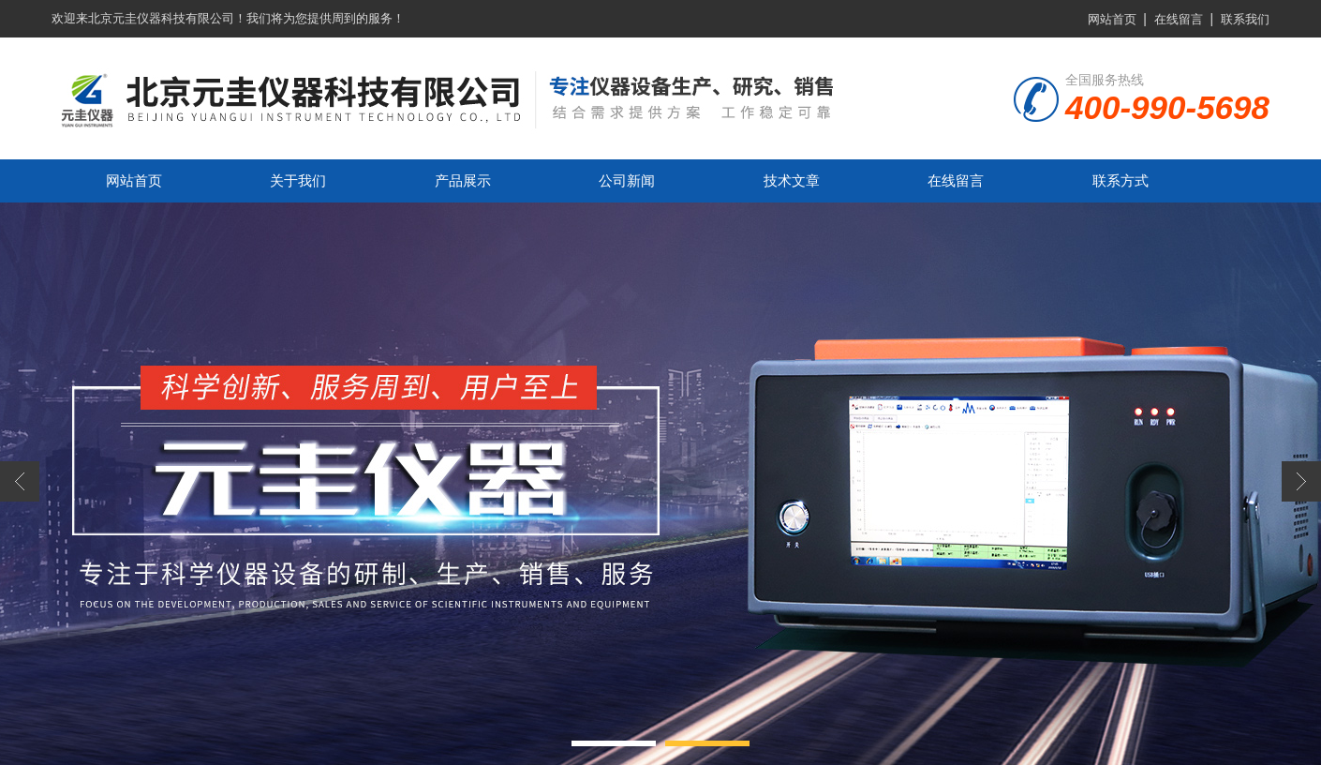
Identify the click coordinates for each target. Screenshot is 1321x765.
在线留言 (1178, 19)
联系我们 (1245, 19)
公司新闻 (627, 180)
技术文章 (792, 180)
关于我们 (298, 180)
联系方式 (1120, 180)
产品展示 (463, 180)
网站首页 (1112, 19)
